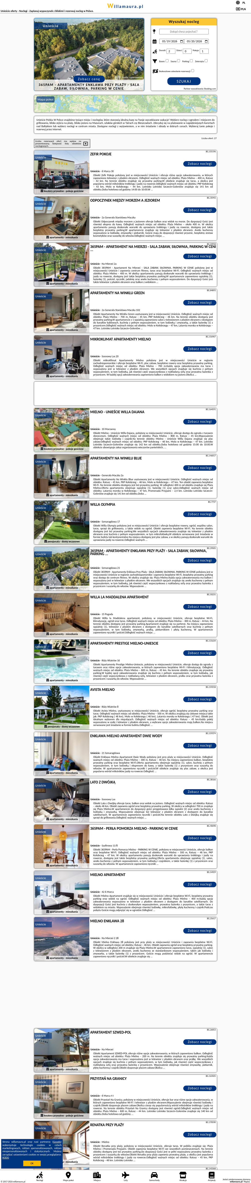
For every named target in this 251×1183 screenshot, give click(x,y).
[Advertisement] (125, 995)
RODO (5, 1157)
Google (57, 1141)
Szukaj (184, 81)
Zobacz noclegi (200, 164)
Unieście (40, 157)
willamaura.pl (125, 6)
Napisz (247, 1181)
